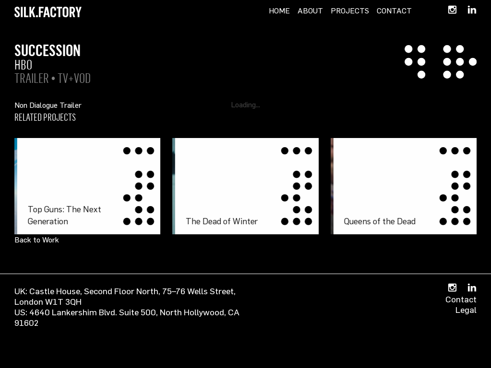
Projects (350, 10)
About (310, 10)
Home (279, 10)
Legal (466, 309)
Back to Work (36, 239)
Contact (394, 10)
